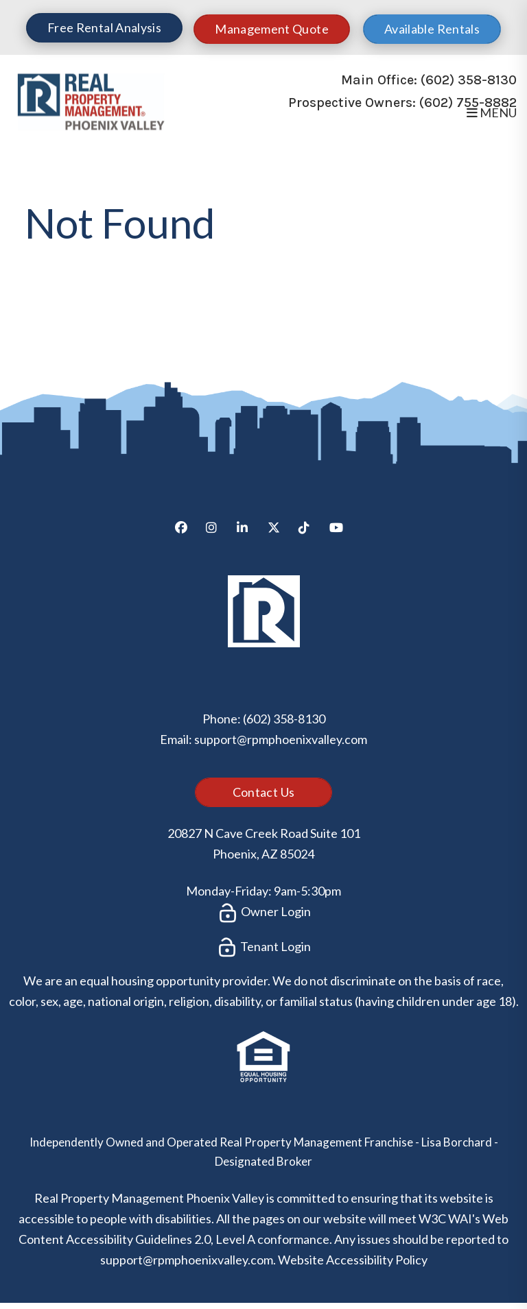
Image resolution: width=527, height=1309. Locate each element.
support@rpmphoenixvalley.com (280, 739)
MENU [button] (492, 112)
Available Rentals (432, 28)
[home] (90, 99)
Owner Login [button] (264, 913)
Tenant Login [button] (263, 948)
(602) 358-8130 (469, 80)
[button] (186, 532)
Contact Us (264, 792)
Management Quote (272, 28)
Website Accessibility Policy (353, 1259)
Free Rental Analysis (104, 27)
